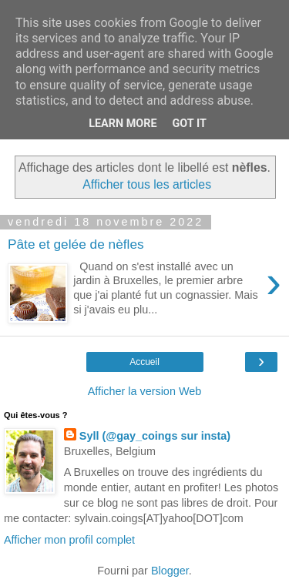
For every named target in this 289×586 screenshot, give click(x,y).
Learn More (122, 123)
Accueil (144, 362)
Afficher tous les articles (146, 184)
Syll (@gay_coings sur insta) (154, 436)
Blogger (170, 570)
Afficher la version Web (144, 391)
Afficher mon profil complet (69, 540)
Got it (190, 123)
